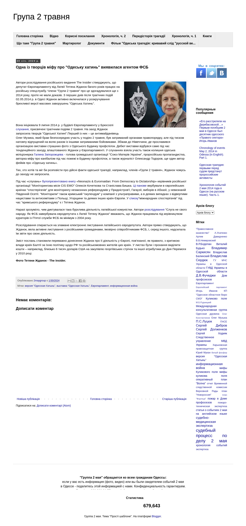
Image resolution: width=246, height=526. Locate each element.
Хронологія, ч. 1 (184, 36)
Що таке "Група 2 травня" (36, 43)
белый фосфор (219, 352)
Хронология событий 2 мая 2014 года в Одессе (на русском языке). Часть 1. (212, 189)
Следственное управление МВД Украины (211, 341)
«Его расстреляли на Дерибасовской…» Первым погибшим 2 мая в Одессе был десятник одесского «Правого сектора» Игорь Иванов (212, 131)
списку (133, 198)
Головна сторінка (30, 36)
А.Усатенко (220, 233)
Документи (96, 43)
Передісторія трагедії (148, 36)
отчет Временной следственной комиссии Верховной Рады (211, 387)
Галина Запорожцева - (49, 154)
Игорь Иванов (206, 291)
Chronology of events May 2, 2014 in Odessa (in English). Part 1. (212, 152)
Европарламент (100, 286)
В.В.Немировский (206, 240)
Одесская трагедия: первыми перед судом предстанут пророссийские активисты (211, 171)
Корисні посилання (80, 36)
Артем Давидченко (211, 236)
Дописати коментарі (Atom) (54, 405)
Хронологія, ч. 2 (113, 36)
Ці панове (140, 185)
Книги (207, 36)
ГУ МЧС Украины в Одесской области (211, 264)
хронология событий (211, 445)
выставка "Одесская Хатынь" (73, 286)
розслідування (154, 209)
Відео (54, 36)
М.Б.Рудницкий (203, 302)
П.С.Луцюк (204, 321)
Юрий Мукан (203, 352)
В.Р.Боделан (204, 244)
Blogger (156, 516)
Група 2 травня (41, 16)
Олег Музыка (219, 317)
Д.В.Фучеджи (206, 275)
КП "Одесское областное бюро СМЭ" (211, 295)
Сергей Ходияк (211, 333)
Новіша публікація (28, 398)
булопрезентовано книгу (59, 181)
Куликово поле (216, 298)
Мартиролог (72, 43)
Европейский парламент (211, 287)
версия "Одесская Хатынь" (40, 286)
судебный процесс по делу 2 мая (211, 435)
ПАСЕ (223, 321)
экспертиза (202, 449)
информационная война (123, 286)
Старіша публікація (174, 398)
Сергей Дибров (211, 325)
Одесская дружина (207, 314)
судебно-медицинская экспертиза (206, 422)
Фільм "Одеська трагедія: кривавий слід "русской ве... (153, 43)
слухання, (23, 129)
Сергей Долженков (211, 329)
